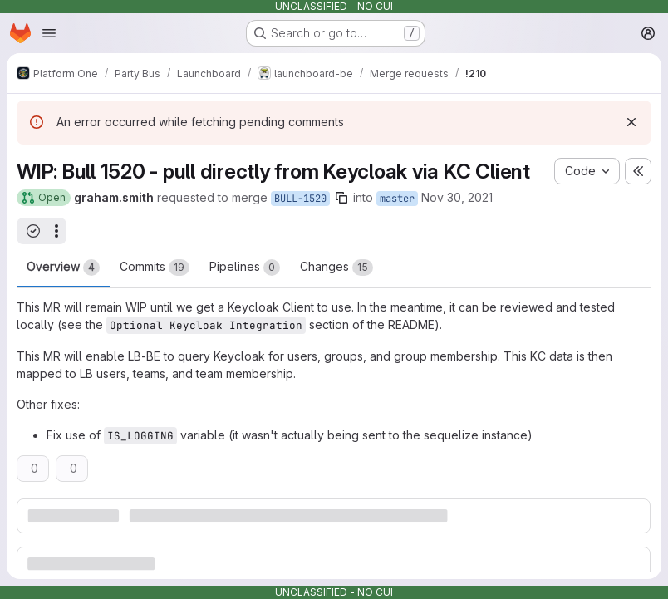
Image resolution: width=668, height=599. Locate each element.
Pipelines (244, 267)
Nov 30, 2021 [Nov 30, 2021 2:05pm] (457, 197)
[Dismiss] (631, 122)
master (397, 198)
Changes (336, 267)
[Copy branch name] (341, 198)
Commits (154, 267)
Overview (63, 267)
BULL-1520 (300, 198)
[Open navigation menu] (49, 33)
